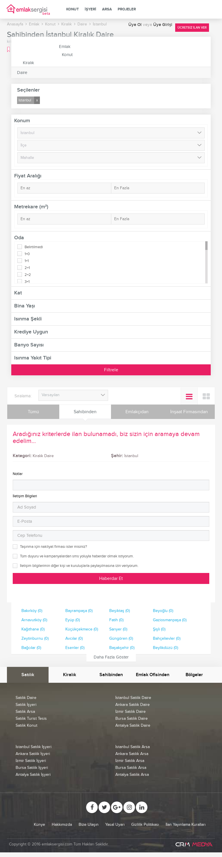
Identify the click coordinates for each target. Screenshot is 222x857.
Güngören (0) (121, 638)
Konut (72, 9)
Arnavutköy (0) (34, 619)
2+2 (28, 274)
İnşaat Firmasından (189, 412)
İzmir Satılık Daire (130, 711)
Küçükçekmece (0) (81, 629)
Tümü (33, 412)
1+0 (27, 254)
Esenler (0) (74, 647)
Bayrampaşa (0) (78, 610)
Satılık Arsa (25, 711)
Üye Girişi (162, 24)
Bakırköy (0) (31, 610)
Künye (39, 824)
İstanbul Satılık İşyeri (33, 746)
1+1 (27, 261)
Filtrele (111, 370)
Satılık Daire (26, 697)
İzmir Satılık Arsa (129, 760)
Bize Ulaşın (89, 824)
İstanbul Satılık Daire (133, 697)
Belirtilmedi (34, 247)
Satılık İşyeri (26, 704)
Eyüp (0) (72, 619)
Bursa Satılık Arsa (130, 767)
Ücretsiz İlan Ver (192, 27)
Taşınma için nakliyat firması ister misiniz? (53, 546)
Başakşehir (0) (121, 647)
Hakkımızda (62, 824)
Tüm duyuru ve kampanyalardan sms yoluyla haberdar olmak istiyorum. (77, 556)
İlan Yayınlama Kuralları (186, 824)
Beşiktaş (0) (119, 610)
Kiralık (28, 62)
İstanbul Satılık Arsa (132, 746)
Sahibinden (85, 412)
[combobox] (73, 395)
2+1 (27, 268)
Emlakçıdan (137, 412)
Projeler (127, 9)
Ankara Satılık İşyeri (33, 753)
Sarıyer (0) (118, 629)
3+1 (27, 281)
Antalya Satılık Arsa (132, 774)
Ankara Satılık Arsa (131, 753)
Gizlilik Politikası (145, 824)
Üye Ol (135, 24)
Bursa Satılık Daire (131, 718)
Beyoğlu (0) (163, 610)
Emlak (65, 46)
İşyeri (90, 9)
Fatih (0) (116, 619)
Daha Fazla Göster (111, 657)
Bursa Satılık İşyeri (32, 767)
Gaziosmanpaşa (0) (169, 619)
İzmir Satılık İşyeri (31, 760)
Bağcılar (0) (31, 647)
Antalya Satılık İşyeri (33, 774)
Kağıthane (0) (33, 629)
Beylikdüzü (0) (165, 647)
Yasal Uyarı (115, 824)
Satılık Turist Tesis (31, 718)
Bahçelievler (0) (166, 638)
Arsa (107, 9)
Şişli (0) (159, 629)
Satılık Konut (26, 725)
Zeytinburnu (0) (35, 638)
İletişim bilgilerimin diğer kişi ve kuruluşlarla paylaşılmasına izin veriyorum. (79, 565)
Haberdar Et (111, 578)
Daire (22, 72)
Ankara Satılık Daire (132, 704)
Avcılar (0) (74, 638)
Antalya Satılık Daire (132, 725)
